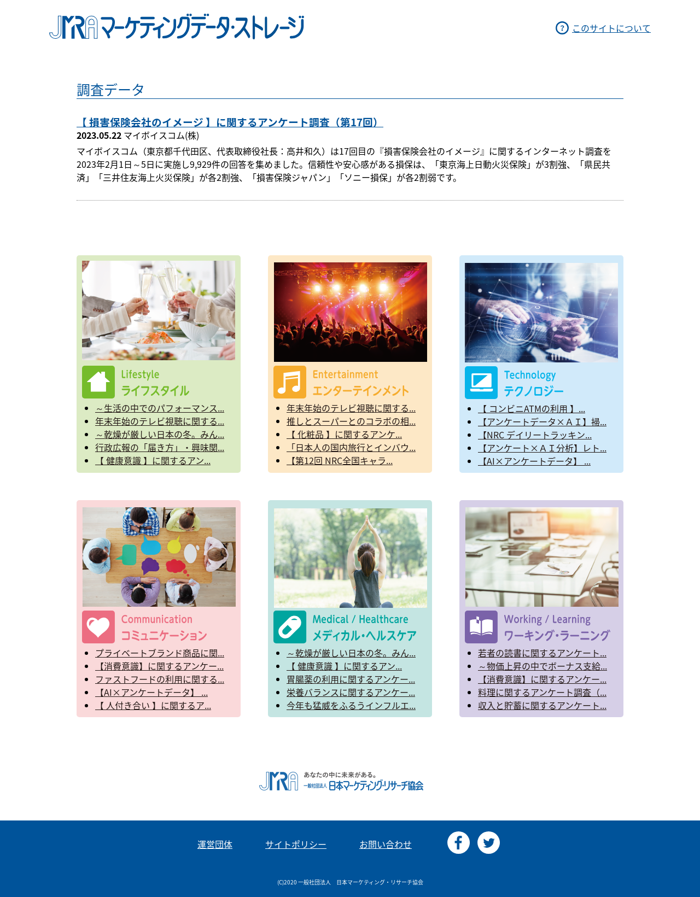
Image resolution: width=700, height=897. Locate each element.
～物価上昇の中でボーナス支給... (542, 665)
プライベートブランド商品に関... (159, 652)
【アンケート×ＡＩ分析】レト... (542, 447)
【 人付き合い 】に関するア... (153, 705)
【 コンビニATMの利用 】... (531, 408)
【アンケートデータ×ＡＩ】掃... (542, 421)
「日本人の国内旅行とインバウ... (351, 447)
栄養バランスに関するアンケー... (351, 692)
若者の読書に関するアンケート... (542, 652)
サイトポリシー (295, 844)
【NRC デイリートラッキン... (535, 434)
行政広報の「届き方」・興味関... (159, 447)
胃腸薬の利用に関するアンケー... (351, 678)
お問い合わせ (385, 844)
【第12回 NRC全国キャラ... (340, 460)
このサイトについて (611, 27)
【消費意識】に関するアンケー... (159, 665)
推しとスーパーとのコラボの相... (351, 420)
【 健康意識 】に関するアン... (153, 460)
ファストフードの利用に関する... (159, 678)
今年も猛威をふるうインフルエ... (351, 705)
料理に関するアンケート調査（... (542, 692)
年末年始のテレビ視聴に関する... (159, 420)
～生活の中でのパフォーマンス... (159, 407)
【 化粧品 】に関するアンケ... (344, 434)
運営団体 (214, 844)
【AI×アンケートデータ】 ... (534, 460)
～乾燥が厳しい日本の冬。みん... (159, 434)
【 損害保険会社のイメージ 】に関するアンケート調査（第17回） (230, 122)
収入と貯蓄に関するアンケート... (542, 705)
